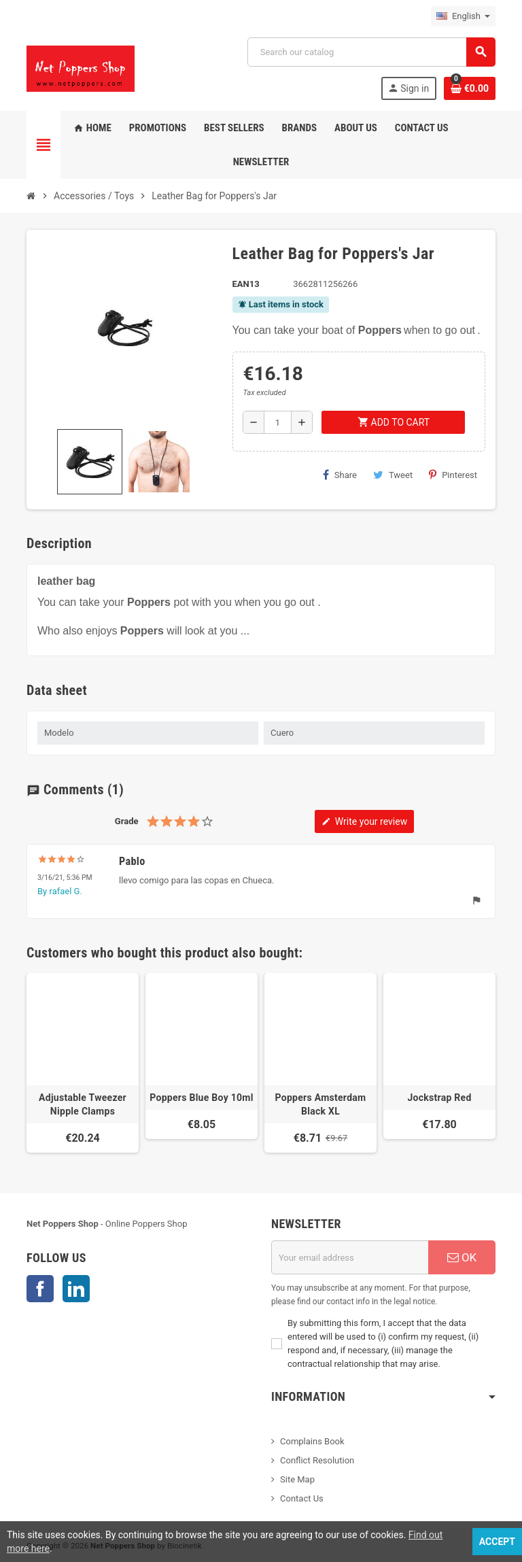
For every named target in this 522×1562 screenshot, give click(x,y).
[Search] (371, 52)
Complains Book (312, 1441)
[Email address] (349, 1257)
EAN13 (246, 284)
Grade (127, 821)
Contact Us (302, 1498)
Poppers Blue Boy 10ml (202, 1097)
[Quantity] (277, 422)
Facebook (40, 1288)
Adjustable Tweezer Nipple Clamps (82, 1104)
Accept (497, 1541)
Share (340, 474)
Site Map (297, 1479)
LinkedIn (76, 1288)
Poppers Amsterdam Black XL (320, 1104)
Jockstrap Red (439, 1097)
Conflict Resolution (317, 1460)
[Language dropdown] (463, 16)
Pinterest (453, 474)
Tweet (393, 474)
